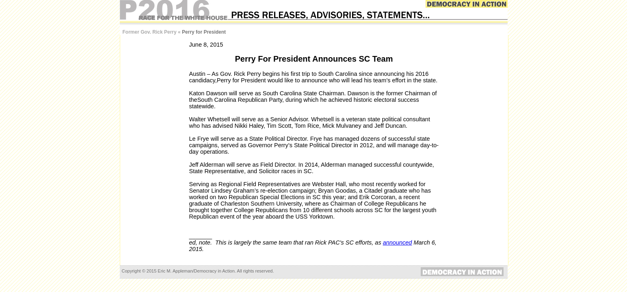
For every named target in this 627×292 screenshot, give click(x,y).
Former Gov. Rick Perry (150, 32)
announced (397, 242)
